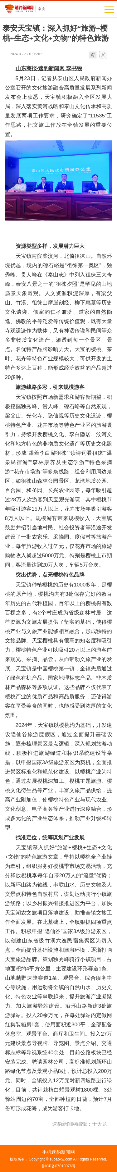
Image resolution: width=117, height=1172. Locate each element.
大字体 (103, 55)
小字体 (92, 55)
